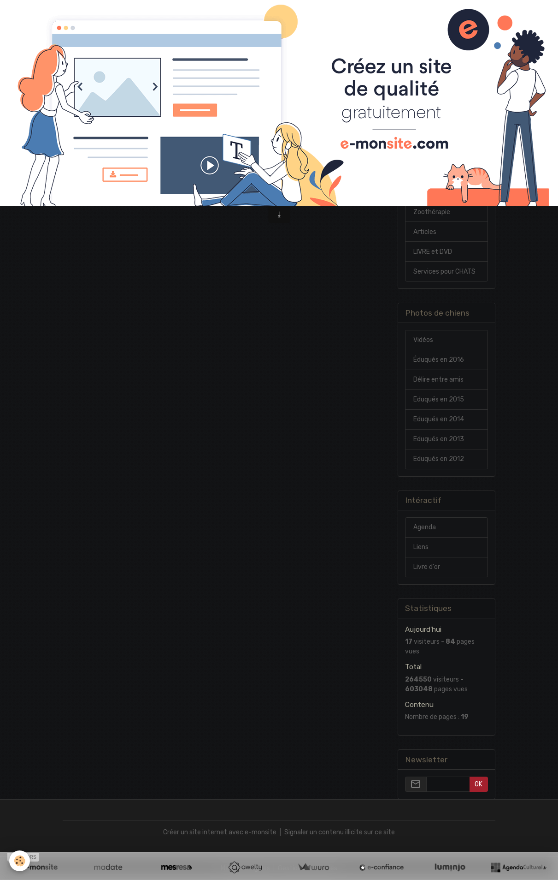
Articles (424, 232)
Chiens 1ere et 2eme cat (443, 187)
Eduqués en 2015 (438, 399)
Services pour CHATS (444, 271)
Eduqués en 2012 (438, 459)
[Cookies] (19, 860)
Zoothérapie (431, 212)
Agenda (424, 527)
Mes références (436, 163)
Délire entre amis (438, 379)
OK (478, 784)
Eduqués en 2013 (438, 439)
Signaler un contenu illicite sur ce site (339, 832)
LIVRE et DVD (432, 252)
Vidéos (423, 340)
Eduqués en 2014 (438, 419)
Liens (421, 547)
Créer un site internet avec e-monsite (219, 832)
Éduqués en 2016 (438, 360)
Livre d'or (426, 567)
